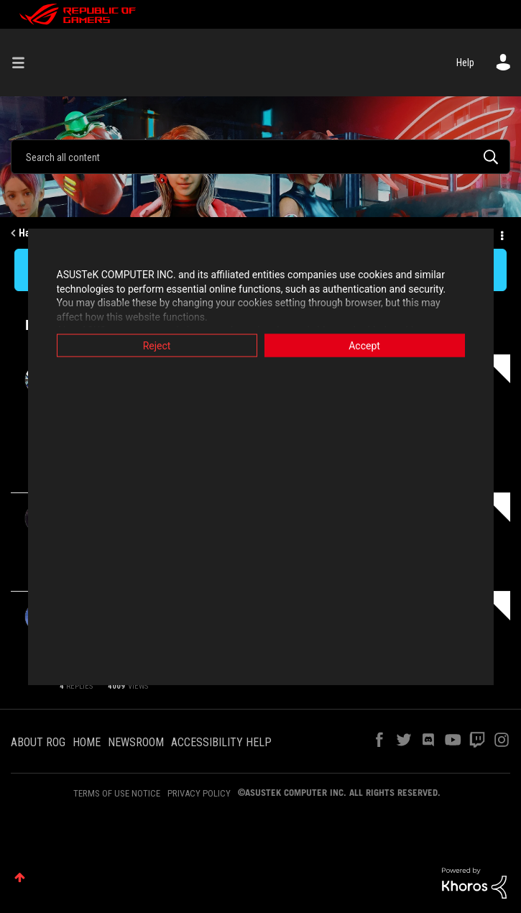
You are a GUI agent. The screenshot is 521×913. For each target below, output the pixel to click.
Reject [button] (157, 346)
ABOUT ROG (38, 742)
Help (465, 62)
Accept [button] (364, 346)
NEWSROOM (136, 742)
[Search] (260, 156)
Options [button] (501, 234)
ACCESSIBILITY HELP (221, 742)
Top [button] (20, 877)
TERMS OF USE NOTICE (116, 793)
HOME (87, 742)
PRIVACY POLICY (199, 793)
